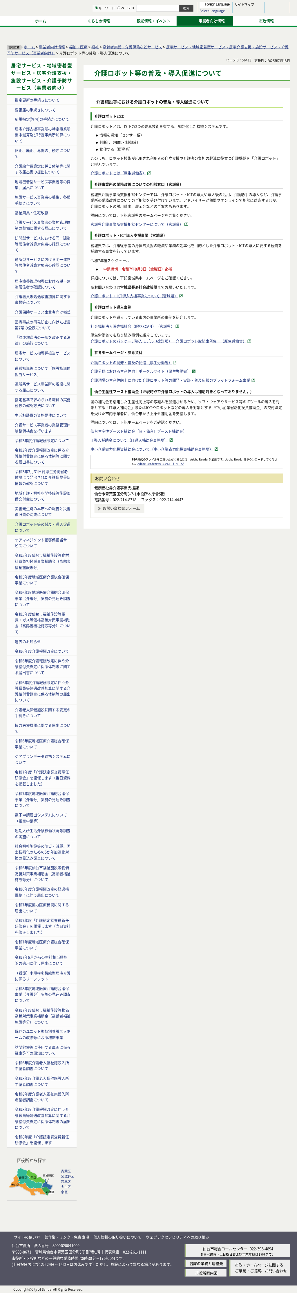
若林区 (66, 1181)
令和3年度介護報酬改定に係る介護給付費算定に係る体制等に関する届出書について (42, 455)
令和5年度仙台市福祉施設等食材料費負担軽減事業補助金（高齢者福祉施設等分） (42, 561)
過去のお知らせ (28, 641)
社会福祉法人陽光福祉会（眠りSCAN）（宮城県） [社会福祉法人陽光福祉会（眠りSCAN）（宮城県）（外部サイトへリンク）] (132, 326)
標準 (232, 6)
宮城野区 (67, 1176)
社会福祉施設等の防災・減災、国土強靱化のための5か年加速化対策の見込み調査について (42, 851)
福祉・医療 (78, 46)
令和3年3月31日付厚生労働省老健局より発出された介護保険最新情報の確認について (42, 477)
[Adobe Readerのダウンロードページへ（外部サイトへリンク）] (111, 459)
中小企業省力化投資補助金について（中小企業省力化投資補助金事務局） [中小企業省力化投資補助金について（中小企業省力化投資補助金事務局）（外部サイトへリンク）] (151, 448)
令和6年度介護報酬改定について (42, 650)
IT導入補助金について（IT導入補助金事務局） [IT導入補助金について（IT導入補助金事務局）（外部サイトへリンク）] (129, 439)
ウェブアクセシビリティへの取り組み (177, 1237)
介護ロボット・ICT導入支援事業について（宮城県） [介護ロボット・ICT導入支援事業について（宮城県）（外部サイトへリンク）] (134, 295)
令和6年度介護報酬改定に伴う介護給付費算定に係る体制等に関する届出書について (42, 666)
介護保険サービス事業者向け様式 (42, 311)
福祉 (95, 46)
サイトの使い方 (27, 1237)
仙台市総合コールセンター (225, 1248)
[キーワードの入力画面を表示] (156, 20)
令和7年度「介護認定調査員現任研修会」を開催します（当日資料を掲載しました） (42, 777)
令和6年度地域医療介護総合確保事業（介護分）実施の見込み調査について (42, 598)
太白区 (66, 1186)
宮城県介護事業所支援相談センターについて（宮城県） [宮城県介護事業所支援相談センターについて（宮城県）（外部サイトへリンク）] (136, 224)
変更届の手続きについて (35, 109)
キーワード (165, 20)
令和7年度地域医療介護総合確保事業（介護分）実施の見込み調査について (42, 799)
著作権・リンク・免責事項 (66, 1237)
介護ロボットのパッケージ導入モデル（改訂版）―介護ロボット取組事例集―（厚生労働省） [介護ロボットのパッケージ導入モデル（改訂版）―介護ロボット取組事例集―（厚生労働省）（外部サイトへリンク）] (168, 340)
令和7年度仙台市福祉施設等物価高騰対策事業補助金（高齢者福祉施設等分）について (42, 1015)
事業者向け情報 (52, 46)
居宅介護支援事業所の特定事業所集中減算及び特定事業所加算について (42, 134)
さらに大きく (242, 13)
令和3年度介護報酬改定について (42, 440)
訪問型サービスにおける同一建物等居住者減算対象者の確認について (42, 243)
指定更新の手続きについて (37, 99)
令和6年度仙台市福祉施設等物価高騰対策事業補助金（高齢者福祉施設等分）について (42, 873)
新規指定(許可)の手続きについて (42, 119)
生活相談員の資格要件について (41, 415)
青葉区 (66, 1171)
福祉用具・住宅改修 (31, 212)
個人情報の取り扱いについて (117, 1237)
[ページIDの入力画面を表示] (179, 20)
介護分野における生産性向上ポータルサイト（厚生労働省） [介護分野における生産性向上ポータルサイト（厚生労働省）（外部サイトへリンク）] (140, 371)
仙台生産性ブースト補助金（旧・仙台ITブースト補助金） (138, 431)
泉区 (64, 1192)
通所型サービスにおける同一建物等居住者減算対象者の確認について (42, 265)
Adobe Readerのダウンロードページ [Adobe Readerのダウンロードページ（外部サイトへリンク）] (160, 464)
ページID (186, 20)
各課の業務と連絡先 (206, 1263)
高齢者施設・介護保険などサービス (132, 46)
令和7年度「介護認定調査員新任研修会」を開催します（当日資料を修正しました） (42, 926)
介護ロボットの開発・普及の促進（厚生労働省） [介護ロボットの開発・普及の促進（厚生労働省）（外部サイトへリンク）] (131, 362)
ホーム (29, 46)
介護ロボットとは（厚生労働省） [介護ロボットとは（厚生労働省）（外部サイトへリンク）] (118, 173)
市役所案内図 (206, 1272)
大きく (223, 13)
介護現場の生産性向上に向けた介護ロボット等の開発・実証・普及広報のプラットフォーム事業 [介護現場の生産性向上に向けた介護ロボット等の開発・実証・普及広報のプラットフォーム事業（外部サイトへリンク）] (170, 380)
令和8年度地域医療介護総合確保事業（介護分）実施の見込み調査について (42, 994)
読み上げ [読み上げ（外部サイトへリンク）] (190, 5)
